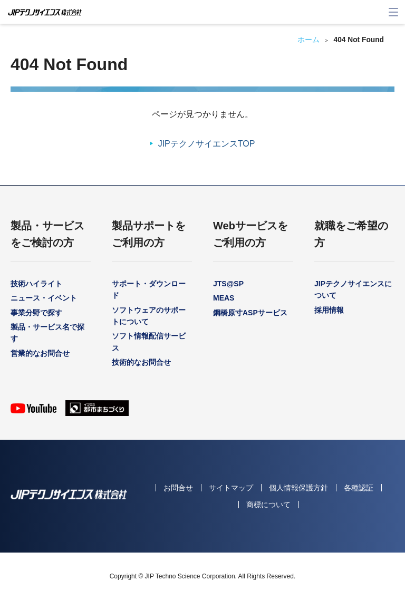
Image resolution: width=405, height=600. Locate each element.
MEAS (223, 298)
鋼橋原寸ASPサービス (250, 312)
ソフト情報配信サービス (149, 342)
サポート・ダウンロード (149, 289)
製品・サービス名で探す (47, 333)
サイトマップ (231, 487)
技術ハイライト (36, 283)
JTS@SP (228, 283)
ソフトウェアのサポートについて (149, 316)
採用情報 (329, 310)
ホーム (308, 40)
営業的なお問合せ (40, 353)
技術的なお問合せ (141, 362)
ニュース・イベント (44, 298)
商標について (268, 504)
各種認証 (358, 487)
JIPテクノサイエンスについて (353, 289)
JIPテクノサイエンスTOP (206, 143)
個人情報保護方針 (298, 487)
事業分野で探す (36, 312)
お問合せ (178, 487)
